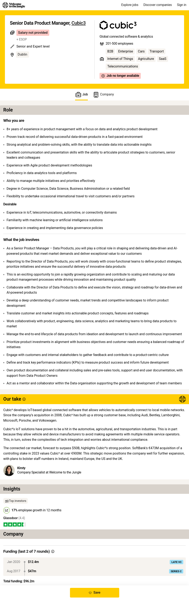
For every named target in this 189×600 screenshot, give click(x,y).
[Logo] (13, 5)
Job (81, 94)
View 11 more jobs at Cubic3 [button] (57, 568)
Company (103, 94)
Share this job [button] (20, 568)
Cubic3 (78, 23)
